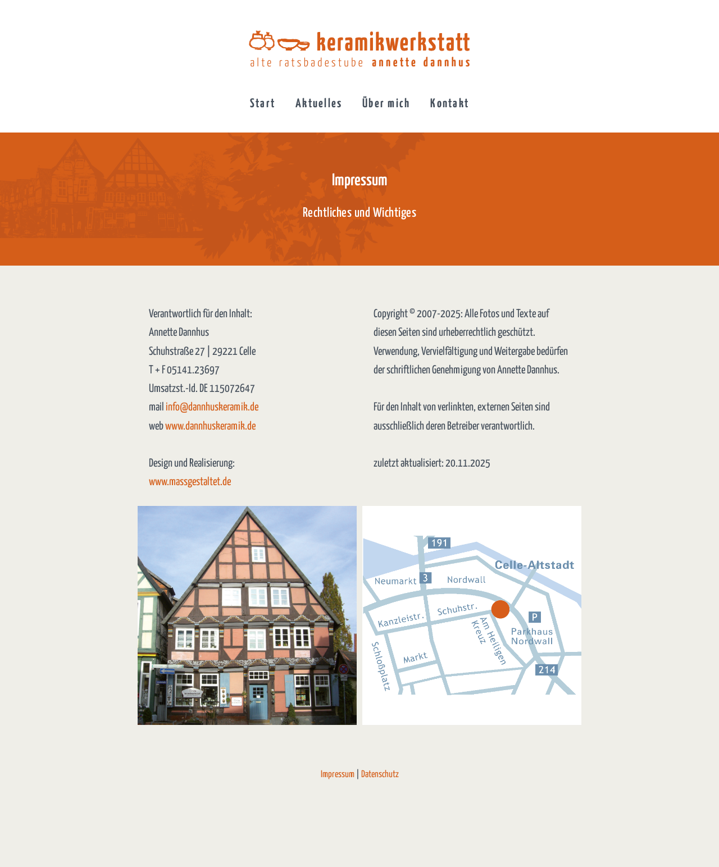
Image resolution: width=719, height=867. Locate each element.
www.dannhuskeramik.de (210, 426)
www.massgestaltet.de (190, 482)
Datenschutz (380, 774)
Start (262, 103)
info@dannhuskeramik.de (212, 407)
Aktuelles (318, 103)
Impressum (337, 774)
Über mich (386, 103)
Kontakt (449, 103)
